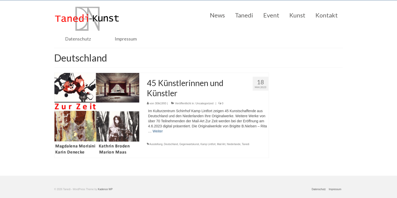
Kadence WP (105, 189)
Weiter (158, 131)
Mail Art (221, 144)
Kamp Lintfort (208, 144)
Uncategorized (204, 103)
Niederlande (234, 144)
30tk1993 (160, 103)
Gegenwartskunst (189, 144)
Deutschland (171, 144)
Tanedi (245, 144)
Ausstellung (156, 144)
